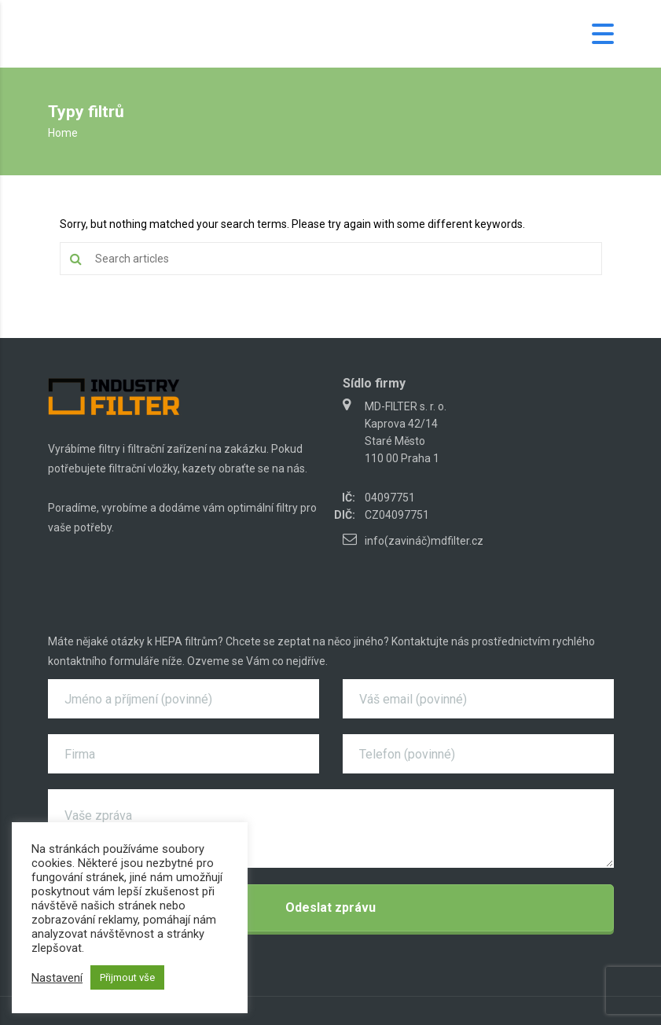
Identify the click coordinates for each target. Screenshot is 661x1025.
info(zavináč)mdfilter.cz (424, 541)
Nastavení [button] (57, 978)
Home (63, 133)
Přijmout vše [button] (127, 977)
